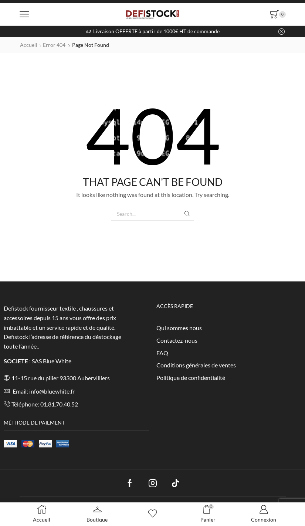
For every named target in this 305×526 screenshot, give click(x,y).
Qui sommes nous (179, 327)
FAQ (162, 352)
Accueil (28, 45)
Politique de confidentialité (190, 377)
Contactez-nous (176, 340)
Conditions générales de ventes (196, 364)
